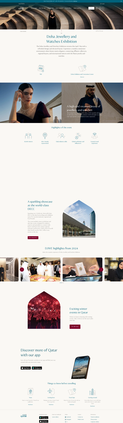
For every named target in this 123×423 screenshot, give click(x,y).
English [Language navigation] (102, 4)
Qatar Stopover (77, 8)
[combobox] (103, 8)
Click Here (75, 1)
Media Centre (81, 419)
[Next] (101, 269)
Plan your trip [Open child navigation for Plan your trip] (42, 8)
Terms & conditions (95, 417)
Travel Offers (68, 8)
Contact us (80, 417)
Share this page (99, 31)
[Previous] (22, 269)
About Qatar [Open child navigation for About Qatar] (34, 8)
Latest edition (55, 417)
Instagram (68, 419)
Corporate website (95, 422)
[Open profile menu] (100, 8)
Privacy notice (94, 419)
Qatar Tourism (22, 3)
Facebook (68, 417)
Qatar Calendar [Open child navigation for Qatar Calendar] (59, 8)
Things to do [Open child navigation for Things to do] (50, 8)
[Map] (96, 8)
